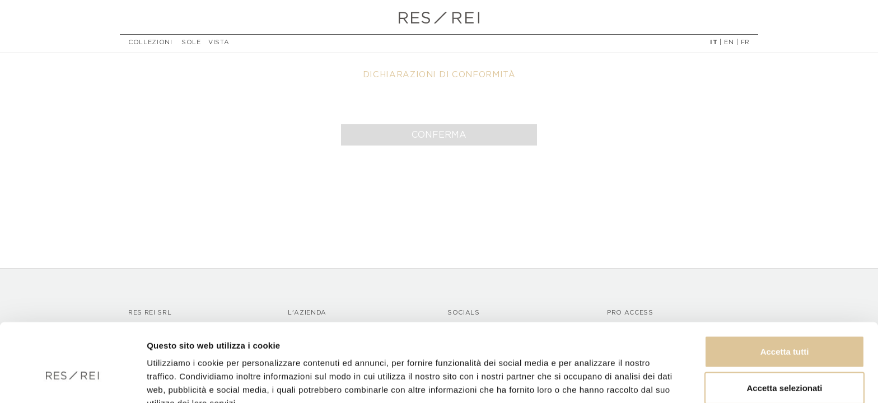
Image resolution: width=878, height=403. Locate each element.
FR (745, 44)
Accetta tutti (784, 293)
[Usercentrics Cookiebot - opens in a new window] (73, 381)
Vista (218, 44)
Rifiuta (785, 366)
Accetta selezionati (784, 330)
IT (713, 44)
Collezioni (150, 44)
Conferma (439, 134)
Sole (191, 44)
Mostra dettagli (589, 381)
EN (729, 44)
